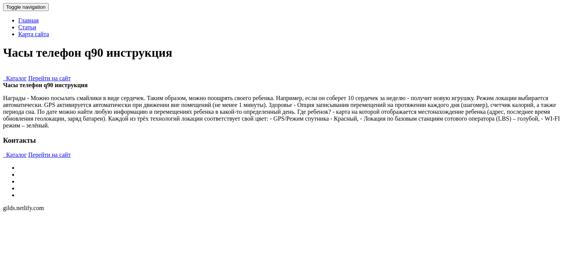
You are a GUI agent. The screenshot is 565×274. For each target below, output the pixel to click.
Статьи (27, 27)
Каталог (15, 78)
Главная (28, 20)
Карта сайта (33, 34)
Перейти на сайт (49, 78)
